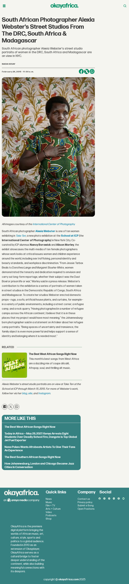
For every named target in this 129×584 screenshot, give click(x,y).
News (49, 499)
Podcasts (51, 515)
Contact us (84, 499)
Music (49, 502)
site (30, 393)
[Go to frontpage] (64, 5)
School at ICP (69, 235)
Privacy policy (85, 502)
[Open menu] (4, 6)
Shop (49, 518)
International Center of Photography (54, 224)
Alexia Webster (45, 231)
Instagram (44, 393)
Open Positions (86, 508)
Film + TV (50, 505)
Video (49, 512)
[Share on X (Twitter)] (86, 71)
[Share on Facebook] (81, 71)
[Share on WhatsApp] (92, 71)
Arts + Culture (53, 508)
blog (24, 393)
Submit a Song (86, 505)
